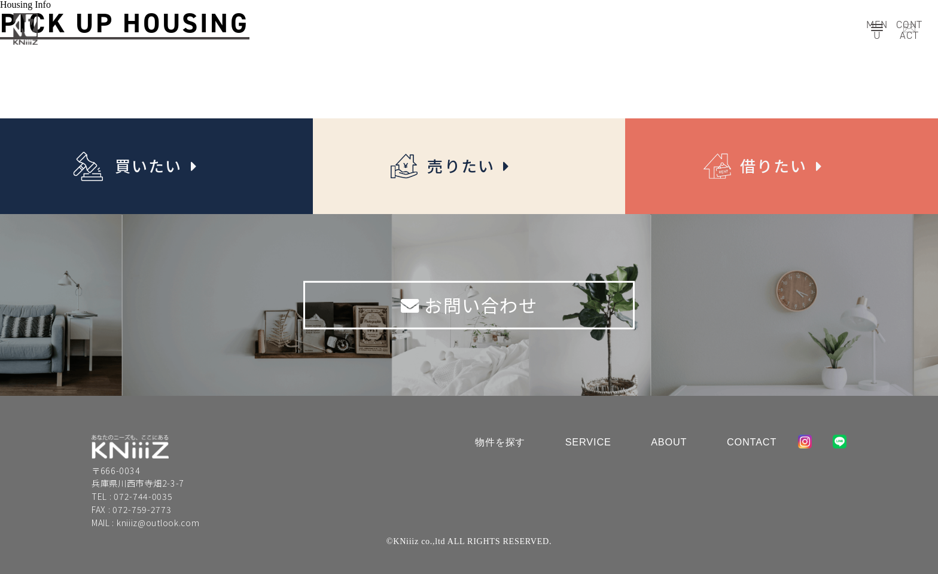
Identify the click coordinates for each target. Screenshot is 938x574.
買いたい (151, 166)
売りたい (463, 166)
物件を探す (500, 442)
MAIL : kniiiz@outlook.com (146, 523)
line (839, 442)
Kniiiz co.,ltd (25, 29)
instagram (805, 442)
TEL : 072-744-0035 (132, 496)
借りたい (776, 166)
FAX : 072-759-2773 (132, 509)
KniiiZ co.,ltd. (130, 447)
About (669, 442)
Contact (751, 442)
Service (588, 442)
